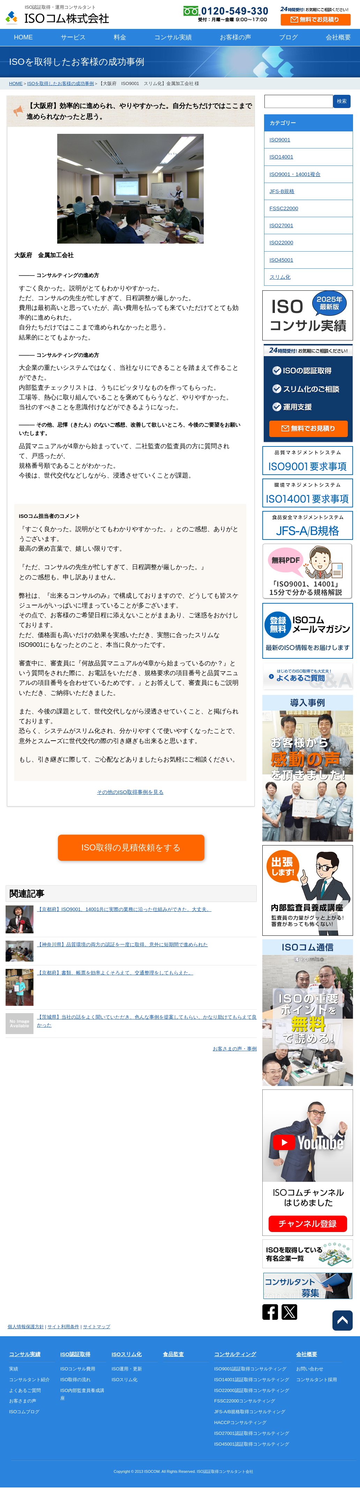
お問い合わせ (309, 1368)
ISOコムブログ (24, 1411)
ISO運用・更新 (127, 1368)
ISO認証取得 (75, 1354)
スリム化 (280, 277)
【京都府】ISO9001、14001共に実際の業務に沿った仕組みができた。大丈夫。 (124, 909)
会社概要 (338, 37)
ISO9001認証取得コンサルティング (250, 1368)
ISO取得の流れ (75, 1379)
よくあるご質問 (25, 1390)
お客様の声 (235, 37)
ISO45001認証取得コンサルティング (251, 1444)
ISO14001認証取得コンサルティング (251, 1379)
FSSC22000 (284, 208)
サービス (73, 37)
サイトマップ (96, 1326)
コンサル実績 (173, 37)
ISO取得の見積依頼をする (131, 847)
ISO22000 (281, 242)
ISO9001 (280, 140)
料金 (120, 37)
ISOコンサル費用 (77, 1368)
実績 (13, 1368)
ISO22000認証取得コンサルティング (251, 1390)
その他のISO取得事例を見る (130, 792)
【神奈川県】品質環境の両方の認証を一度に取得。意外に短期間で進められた (122, 944)
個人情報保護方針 (26, 1326)
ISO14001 (281, 157)
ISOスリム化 (127, 1354)
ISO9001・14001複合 (295, 174)
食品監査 (173, 1354)
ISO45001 (281, 260)
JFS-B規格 (282, 191)
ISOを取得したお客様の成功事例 (60, 83)
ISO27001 (281, 225)
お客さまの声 (22, 1400)
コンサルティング (235, 1354)
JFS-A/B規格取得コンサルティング (249, 1411)
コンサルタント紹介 (29, 1379)
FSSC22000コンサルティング (244, 1400)
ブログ (288, 37)
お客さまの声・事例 (235, 1048)
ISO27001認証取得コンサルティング (251, 1433)
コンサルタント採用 (316, 1379)
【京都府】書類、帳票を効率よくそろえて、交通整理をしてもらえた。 (115, 972)
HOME (23, 37)
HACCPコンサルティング (240, 1422)
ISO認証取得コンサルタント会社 (225, 1471)
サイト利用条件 (63, 1326)
